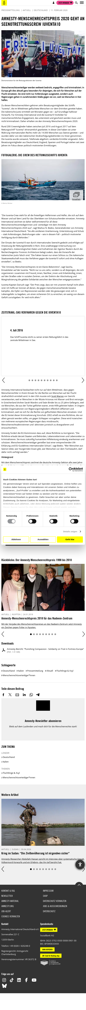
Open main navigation (82, 3)
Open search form (76, 3)
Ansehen (76, 199)
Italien (21, 670)
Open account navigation (53, 3)
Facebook (3, 695)
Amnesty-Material (10, 901)
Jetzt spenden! (63, 3)
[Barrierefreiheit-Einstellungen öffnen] (80, 864)
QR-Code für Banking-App (50, 955)
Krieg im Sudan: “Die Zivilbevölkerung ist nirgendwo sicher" (35, 853)
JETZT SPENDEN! (47, 930)
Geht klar (69, 539)
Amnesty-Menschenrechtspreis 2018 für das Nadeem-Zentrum (36, 618)
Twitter (10, 695)
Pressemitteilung (35, 670)
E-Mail (17, 695)
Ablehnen (16, 539)
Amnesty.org (7, 906)
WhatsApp (31, 695)
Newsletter (7, 895)
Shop (45, 895)
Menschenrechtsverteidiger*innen (19, 675)
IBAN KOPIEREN (47, 949)
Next (83, 380)
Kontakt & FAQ (8, 890)
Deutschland (9, 670)
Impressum (48, 890)
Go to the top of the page (79, 884)
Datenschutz (49, 911)
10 (57, 380)
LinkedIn (24, 695)
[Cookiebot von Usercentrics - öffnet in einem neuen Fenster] (71, 469)
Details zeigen (70, 531)
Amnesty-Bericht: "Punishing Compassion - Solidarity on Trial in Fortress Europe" (45, 651)
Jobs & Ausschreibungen (55, 906)
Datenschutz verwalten (54, 901)
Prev (3, 380)
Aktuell (49, 670)
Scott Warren (57, 396)
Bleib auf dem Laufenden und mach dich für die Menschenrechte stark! (43, 726)
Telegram (37, 695)
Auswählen (43, 539)
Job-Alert (6, 911)
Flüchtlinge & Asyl (64, 670)
